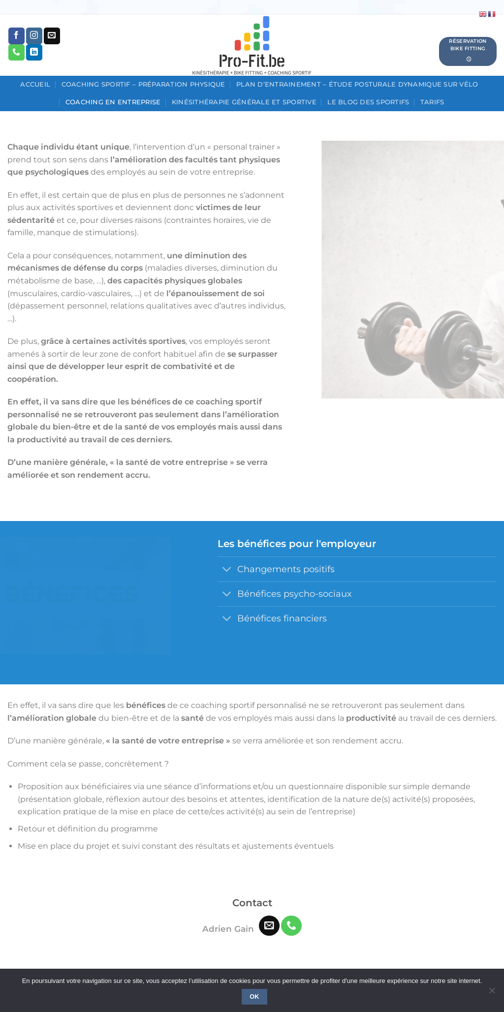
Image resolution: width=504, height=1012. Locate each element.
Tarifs (432, 102)
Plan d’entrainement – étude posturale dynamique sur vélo (357, 84)
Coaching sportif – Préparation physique (143, 84)
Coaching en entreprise (113, 102)
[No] (492, 993)
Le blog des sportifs (368, 102)
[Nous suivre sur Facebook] (16, 36)
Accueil (35, 84)
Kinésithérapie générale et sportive (244, 102)
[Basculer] (227, 570)
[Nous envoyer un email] (52, 36)
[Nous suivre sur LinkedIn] (34, 52)
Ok (254, 996)
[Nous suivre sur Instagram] (34, 36)
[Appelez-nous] (16, 52)
